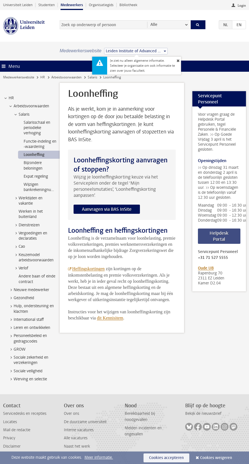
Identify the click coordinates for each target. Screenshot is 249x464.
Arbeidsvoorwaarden (66, 77)
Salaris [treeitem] (21, 114)
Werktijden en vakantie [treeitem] (27, 200)
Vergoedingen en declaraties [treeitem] (30, 235)
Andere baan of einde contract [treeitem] (37, 279)
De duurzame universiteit (85, 422)
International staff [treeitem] (26, 319)
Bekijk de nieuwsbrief (203, 413)
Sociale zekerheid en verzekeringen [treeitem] (28, 360)
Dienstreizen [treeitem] (26, 225)
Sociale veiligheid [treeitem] (25, 371)
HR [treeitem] (8, 98)
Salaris (92, 77)
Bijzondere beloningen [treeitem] (33, 165)
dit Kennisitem (110, 318)
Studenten (46, 5)
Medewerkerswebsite (18, 77)
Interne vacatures (79, 430)
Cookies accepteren (166, 457)
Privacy (9, 438)
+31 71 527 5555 (213, 257)
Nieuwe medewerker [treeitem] (28, 290)
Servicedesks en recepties (24, 413)
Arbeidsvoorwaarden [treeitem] (28, 106)
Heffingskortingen (88, 268)
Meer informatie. (98, 457)
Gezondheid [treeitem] (21, 298)
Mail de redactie (16, 430)
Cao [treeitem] (19, 246)
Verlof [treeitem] (20, 268)
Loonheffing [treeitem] (34, 154)
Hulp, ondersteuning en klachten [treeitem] (31, 308)
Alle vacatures (75, 438)
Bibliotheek (128, 5)
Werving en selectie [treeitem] (27, 379)
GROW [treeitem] (17, 349)
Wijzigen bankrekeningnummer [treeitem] (42, 187)
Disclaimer (12, 446)
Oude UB (206, 268)
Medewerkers (72, 5)
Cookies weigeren (216, 457)
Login (242, 5)
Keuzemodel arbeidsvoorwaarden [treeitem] (33, 257)
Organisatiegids (101, 5)
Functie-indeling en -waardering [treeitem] (40, 144)
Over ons (71, 413)
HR (42, 77)
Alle (153, 24)
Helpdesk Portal (219, 236)
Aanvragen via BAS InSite (107, 209)
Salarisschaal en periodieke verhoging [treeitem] (37, 128)
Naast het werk (77, 446)
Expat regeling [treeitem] (36, 176)
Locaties (10, 422)
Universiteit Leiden (17, 5)
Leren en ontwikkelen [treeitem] (29, 328)
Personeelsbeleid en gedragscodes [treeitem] (27, 338)
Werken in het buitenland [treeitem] (31, 214)
